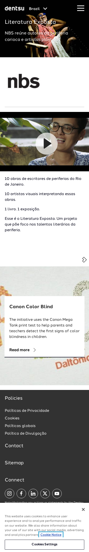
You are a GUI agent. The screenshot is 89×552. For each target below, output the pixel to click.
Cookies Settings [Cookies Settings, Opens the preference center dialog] (44, 544)
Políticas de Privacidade (27, 411)
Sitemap (14, 463)
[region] (44, 527)
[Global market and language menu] (38, 9)
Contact (14, 446)
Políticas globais (20, 426)
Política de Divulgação (26, 434)
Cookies (12, 418)
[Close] (83, 509)
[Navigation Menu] (80, 8)
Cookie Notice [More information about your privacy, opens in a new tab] (50, 535)
